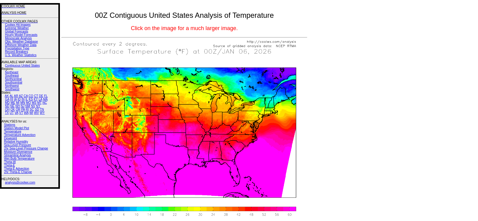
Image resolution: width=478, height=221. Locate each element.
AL (11, 96)
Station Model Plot (16, 128)
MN (22, 102)
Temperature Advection (19, 135)
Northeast (11, 72)
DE (41, 96)
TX (7, 112)
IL (26, 99)
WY (42, 112)
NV (33, 106)
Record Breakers (16, 51)
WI (31, 112)
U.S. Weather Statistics (21, 55)
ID (19, 99)
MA (45, 99)
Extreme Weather (17, 28)
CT (36, 96)
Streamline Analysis (17, 155)
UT (12, 112)
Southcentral (13, 82)
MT (39, 102)
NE (12, 106)
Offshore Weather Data (20, 45)
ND (7, 106)
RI (27, 109)
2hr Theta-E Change (18, 172)
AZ (21, 96)
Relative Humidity (16, 141)
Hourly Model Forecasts (21, 35)
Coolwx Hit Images (17, 24)
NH (17, 106)
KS (31, 99)
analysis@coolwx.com (20, 182)
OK (12, 109)
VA (16, 112)
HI (11, 99)
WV (36, 112)
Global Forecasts (16, 31)
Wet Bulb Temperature (19, 158)
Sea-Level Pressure (17, 145)
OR (18, 109)
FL (46, 96)
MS (34, 102)
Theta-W (10, 162)
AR (16, 96)
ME (12, 102)
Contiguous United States (22, 65)
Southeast (12, 75)
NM (27, 106)
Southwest (12, 89)
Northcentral (13, 79)
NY (38, 106)
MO (28, 102)
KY (36, 99)
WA (26, 112)
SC (32, 109)
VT (21, 112)
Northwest (12, 85)
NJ (22, 106)
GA (7, 99)
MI (17, 102)
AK (7, 96)
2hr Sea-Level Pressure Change (26, 148)
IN (23, 99)
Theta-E (9, 165)
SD (37, 109)
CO (31, 96)
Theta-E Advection (16, 168)
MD (7, 102)
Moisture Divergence (18, 151)
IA (15, 99)
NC (44, 102)
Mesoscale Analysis (18, 38)
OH (7, 109)
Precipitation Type (17, 48)
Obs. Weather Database (21, 41)
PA (23, 109)
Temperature (12, 131)
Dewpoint (10, 138)
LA (40, 99)
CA (26, 96)
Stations (9, 124)
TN (42, 109)
